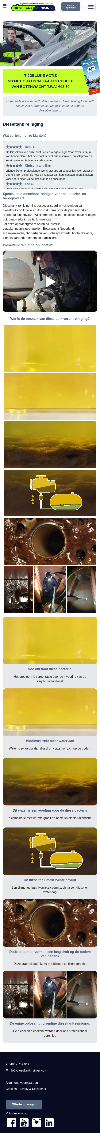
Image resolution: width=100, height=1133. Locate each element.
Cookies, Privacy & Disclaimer (26, 1088)
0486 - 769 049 (19, 1064)
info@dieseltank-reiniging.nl (27, 1070)
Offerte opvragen (70, 6)
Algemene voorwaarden (22, 1082)
